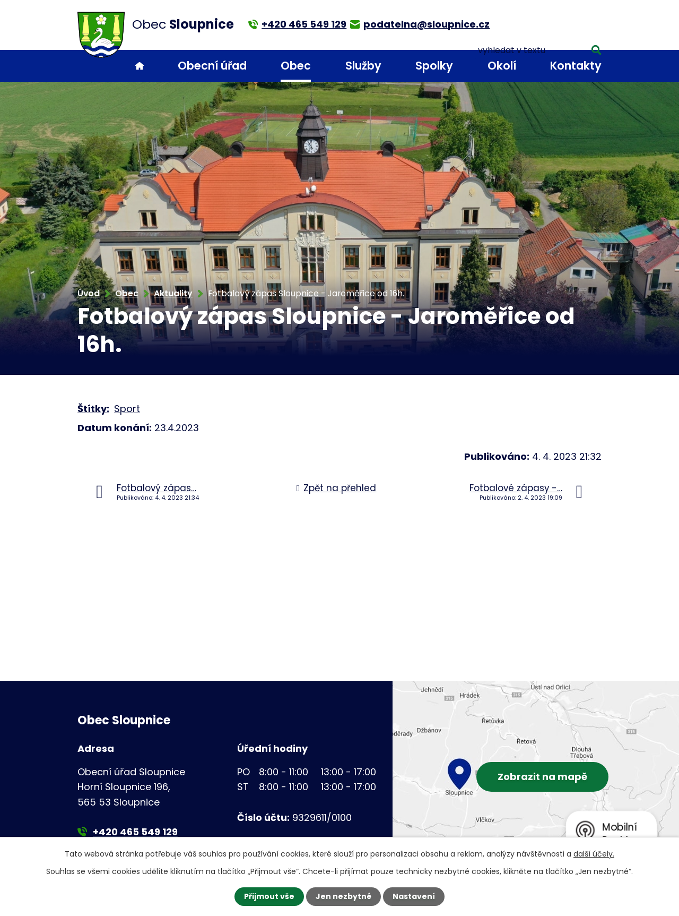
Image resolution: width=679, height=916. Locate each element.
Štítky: (93, 408)
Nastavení (414, 896)
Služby (363, 65)
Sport (127, 408)
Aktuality (173, 293)
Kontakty (576, 65)
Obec (296, 65)
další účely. (593, 854)
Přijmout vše (269, 896)
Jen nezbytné (343, 896)
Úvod (139, 66)
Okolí (502, 65)
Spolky (434, 65)
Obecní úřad (212, 65)
